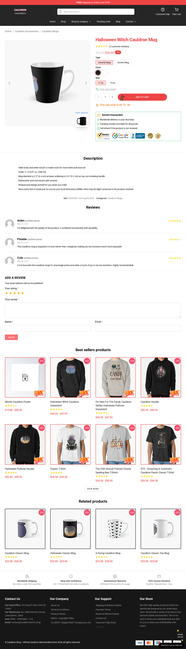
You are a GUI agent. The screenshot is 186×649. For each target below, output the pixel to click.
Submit (11, 337)
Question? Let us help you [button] (171, 645)
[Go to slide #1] (39, 136)
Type (98, 57)
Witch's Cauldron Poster (18, 401)
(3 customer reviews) (119, 46)
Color (98, 67)
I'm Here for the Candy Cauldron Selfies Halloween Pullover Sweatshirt (113, 405)
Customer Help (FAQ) (106, 622)
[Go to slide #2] (55, 136)
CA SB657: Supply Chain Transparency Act (71, 622)
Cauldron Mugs (50, 31)
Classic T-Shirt (58, 468)
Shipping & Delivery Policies (108, 605)
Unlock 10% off (180, 636)
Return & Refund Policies (107, 614)
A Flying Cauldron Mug (108, 553)
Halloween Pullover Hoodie (19, 468)
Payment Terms (103, 609)
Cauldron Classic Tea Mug (155, 553)
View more (93, 489)
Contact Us (101, 618)
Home (8, 31)
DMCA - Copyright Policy (62, 618)
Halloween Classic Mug (63, 553)
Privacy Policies (58, 614)
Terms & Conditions (60, 609)
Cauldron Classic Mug (17, 553)
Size (98, 78)
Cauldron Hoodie (150, 401)
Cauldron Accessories (26, 31)
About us (55, 605)
